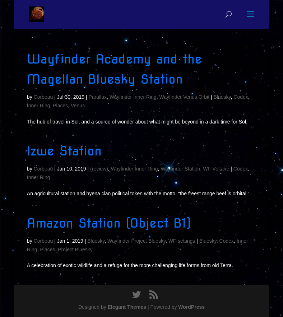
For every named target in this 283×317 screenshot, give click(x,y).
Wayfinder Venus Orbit (184, 97)
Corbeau (43, 97)
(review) (99, 169)
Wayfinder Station (180, 169)
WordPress (191, 307)
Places (60, 105)
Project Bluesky (75, 249)
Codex (240, 97)
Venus (78, 105)
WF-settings (181, 241)
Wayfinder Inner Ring (133, 97)
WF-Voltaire (216, 169)
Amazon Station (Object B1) (109, 223)
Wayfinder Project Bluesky (136, 241)
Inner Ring (38, 105)
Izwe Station (64, 151)
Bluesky (222, 97)
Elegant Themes (127, 307)
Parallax (97, 97)
